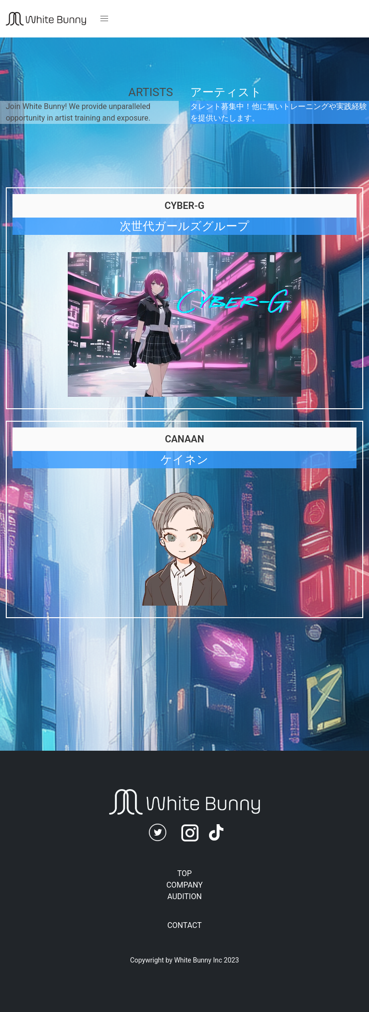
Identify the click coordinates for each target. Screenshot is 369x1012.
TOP (184, 873)
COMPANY (184, 885)
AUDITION (184, 896)
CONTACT (184, 925)
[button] (104, 18)
